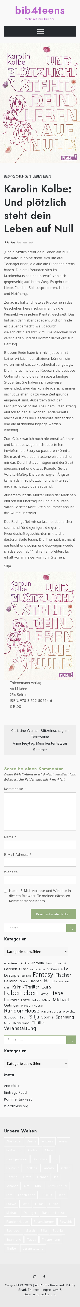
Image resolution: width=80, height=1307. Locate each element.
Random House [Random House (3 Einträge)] (32, 1005)
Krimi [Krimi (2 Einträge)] (7, 987)
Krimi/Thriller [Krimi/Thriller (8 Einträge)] (25, 986)
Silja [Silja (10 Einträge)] (34, 1016)
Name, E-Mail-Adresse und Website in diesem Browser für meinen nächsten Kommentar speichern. (40, 896)
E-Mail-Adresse (18, 854)
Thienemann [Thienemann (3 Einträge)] (21, 1023)
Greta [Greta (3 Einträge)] (24, 981)
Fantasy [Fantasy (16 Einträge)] (43, 974)
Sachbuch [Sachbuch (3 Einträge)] (10, 1017)
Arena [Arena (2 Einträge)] (49, 963)
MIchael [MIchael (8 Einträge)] (61, 999)
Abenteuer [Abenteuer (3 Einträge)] (11, 963)
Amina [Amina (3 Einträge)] (25, 963)
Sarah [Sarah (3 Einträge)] (23, 1017)
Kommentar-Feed (18, 1099)
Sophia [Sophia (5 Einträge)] (47, 1017)
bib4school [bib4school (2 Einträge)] (60, 963)
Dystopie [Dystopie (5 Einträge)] (12, 975)
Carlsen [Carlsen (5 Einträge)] (10, 969)
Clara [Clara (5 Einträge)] (24, 969)
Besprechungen (17, 176)
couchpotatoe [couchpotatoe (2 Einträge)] (38, 969)
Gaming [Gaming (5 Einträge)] (11, 981)
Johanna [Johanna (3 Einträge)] (57, 981)
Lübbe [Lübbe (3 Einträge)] (46, 1000)
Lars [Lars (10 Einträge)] (46, 986)
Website (11, 872)
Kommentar (15, 789)
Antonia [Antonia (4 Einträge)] (37, 963)
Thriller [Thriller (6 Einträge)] (38, 1022)
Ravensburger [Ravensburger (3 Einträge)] (51, 1011)
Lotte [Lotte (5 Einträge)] (25, 1000)
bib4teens (40, 10)
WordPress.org (16, 1106)
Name (10, 837)
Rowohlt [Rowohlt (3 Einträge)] (69, 1011)
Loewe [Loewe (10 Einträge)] (11, 999)
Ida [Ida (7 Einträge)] (47, 980)
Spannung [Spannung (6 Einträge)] (65, 1016)
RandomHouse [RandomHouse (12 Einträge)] (21, 1010)
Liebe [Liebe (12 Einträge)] (56, 993)
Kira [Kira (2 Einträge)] (67, 981)
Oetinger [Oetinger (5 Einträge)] (11, 1005)
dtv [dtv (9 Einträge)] (64, 968)
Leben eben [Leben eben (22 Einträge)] (21, 992)
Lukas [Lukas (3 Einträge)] (36, 1000)
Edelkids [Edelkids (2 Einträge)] (26, 975)
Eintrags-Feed (15, 1092)
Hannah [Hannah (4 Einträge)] (35, 981)
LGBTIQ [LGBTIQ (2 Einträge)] (44, 994)
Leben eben (42, 176)
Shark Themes (29, 1289)
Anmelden (12, 1086)
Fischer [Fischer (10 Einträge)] (63, 974)
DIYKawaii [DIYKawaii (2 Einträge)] (53, 969)
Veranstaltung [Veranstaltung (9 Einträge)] (20, 1028)
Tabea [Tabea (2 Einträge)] (7, 1023)
